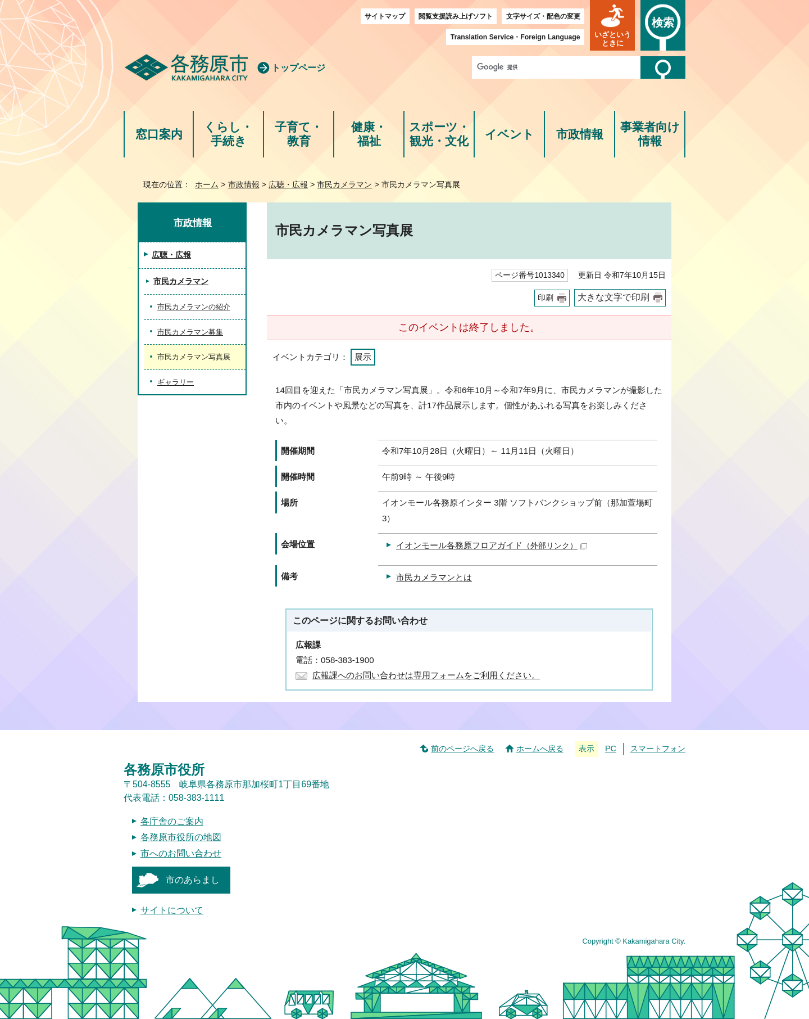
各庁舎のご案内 (171, 821)
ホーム (207, 184)
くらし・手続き (228, 134)
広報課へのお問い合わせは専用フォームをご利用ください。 (426, 675)
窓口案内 (159, 134)
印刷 (545, 298)
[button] (612, 25)
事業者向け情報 (650, 134)
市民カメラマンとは (434, 577)
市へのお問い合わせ (180, 853)
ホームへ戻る (539, 748)
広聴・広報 (288, 184)
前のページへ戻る (462, 748)
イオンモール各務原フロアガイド (491, 545)
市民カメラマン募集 (190, 332)
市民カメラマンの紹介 (193, 307)
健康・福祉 (369, 134)
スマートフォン (657, 748)
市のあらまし (193, 880)
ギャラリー (175, 382)
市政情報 (579, 134)
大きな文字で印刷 (613, 297)
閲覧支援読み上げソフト (456, 16)
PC (610, 748)
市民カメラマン (344, 184)
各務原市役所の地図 (180, 837)
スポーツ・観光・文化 (439, 134)
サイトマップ (385, 16)
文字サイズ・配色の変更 (543, 16)
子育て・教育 (298, 134)
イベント (509, 134)
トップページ (298, 68)
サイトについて (171, 910)
